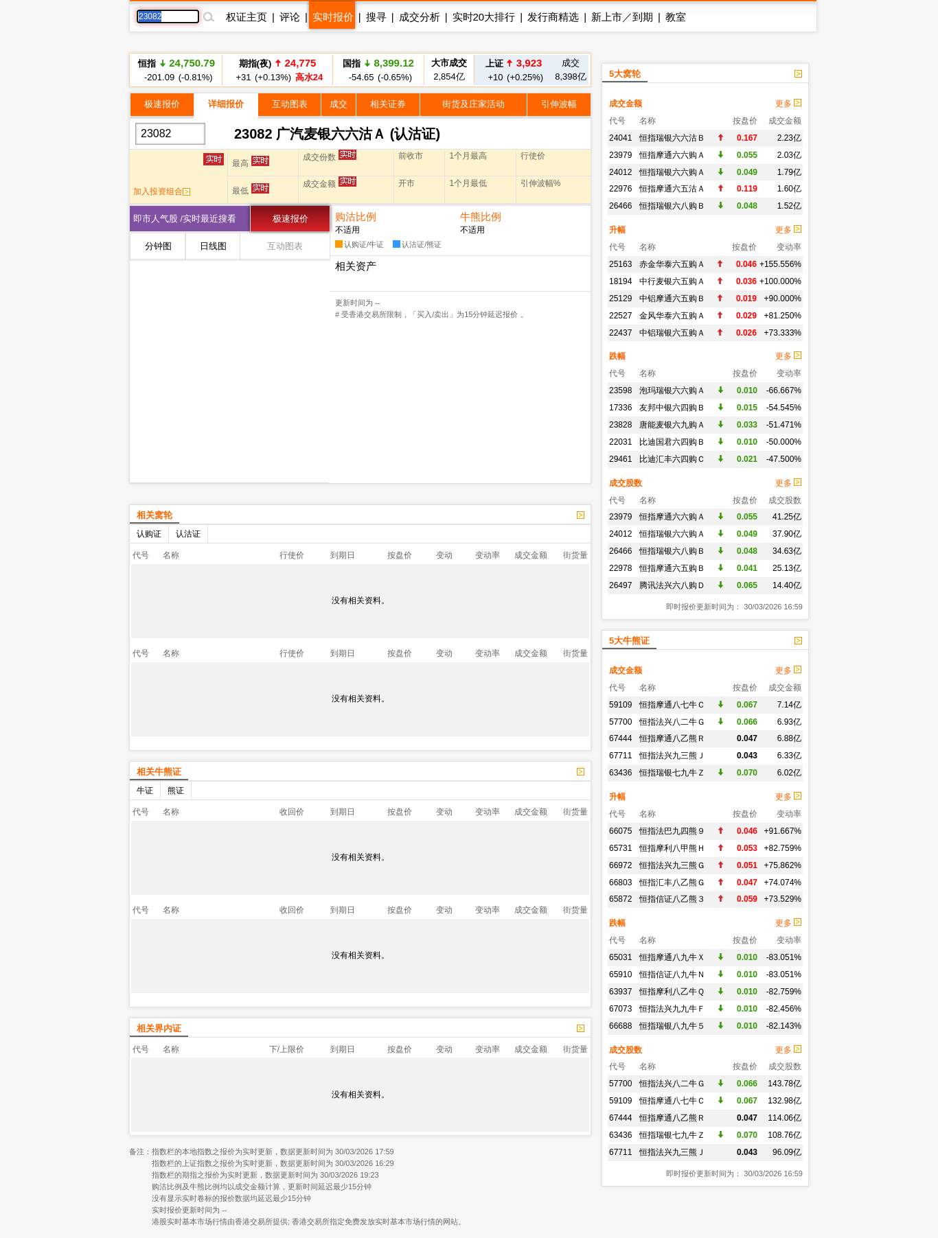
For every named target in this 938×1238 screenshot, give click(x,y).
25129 (620, 298)
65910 (620, 974)
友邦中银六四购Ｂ (672, 407)
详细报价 (226, 104)
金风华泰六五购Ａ (672, 315)
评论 (289, 17)
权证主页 (246, 17)
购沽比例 (355, 216)
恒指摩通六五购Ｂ (672, 568)
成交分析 (419, 17)
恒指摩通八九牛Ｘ (672, 957)
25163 (620, 264)
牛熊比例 (480, 216)
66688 (620, 1026)
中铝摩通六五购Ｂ (672, 298)
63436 (620, 773)
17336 (620, 407)
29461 (620, 459)
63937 (620, 991)
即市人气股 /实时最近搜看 (184, 218)
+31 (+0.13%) (277, 69)
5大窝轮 (625, 74)
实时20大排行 (484, 17)
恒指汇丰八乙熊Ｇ (672, 882)
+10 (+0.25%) (513, 69)
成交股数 (625, 483)
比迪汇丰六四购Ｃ (672, 459)
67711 (620, 755)
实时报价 (333, 17)
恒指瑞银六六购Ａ (672, 172)
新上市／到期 (622, 17)
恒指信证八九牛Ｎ (672, 974)
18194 (620, 281)
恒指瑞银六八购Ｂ (672, 206)
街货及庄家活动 (473, 104)
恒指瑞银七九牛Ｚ (672, 773)
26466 (620, 206)
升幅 (617, 230)
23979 (620, 155)
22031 (620, 442)
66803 (620, 882)
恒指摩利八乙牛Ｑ (672, 991)
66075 (620, 831)
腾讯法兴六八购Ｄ (672, 585)
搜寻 (376, 17)
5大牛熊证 (629, 640)
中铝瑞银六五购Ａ (672, 333)
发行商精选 (553, 17)
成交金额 (625, 103)
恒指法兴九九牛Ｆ (672, 1009)
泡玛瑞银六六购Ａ (672, 390)
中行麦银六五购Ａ (672, 281)
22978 (620, 568)
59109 (620, 705)
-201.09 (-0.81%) (176, 69)
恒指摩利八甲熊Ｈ (672, 848)
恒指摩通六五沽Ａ (672, 189)
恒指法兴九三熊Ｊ (672, 755)
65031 (620, 957)
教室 (675, 17)
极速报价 (162, 104)
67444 (620, 738)
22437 (620, 333)
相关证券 (388, 104)
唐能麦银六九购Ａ (672, 425)
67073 (620, 1009)
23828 (620, 425)
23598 (620, 390)
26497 (620, 585)
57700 (620, 722)
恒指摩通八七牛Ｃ (672, 705)
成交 (338, 104)
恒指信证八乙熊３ (672, 899)
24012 (620, 172)
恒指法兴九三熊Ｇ (672, 865)
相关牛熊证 (159, 772)
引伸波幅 (559, 104)
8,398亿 (570, 70)
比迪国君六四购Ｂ (672, 442)
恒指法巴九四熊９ (672, 831)
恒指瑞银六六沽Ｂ (672, 138)
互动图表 (290, 104)
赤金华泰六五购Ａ (672, 264)
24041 (620, 138)
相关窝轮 (154, 515)
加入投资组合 (161, 191)
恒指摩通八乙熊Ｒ (672, 738)
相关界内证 (159, 1028)
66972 (620, 865)
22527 (620, 315)
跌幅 (617, 356)
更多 (788, 103)
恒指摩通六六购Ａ (672, 155)
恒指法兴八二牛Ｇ (672, 722)
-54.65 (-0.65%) (378, 69)
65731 (620, 848)
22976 (620, 189)
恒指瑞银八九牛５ (672, 1026)
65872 (620, 899)
